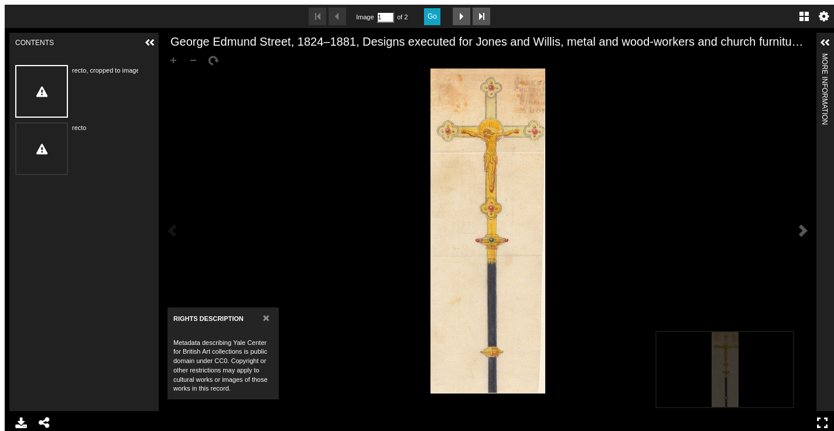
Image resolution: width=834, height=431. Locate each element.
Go (432, 16)
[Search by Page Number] (385, 17)
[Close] (266, 318)
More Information (825, 58)
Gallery (804, 16)
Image (365, 16)
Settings (824, 16)
